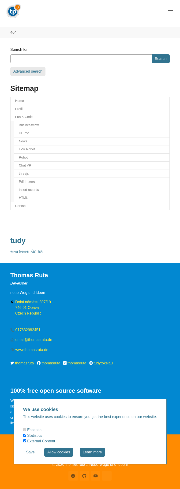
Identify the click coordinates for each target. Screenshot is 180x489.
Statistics (32, 435)
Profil (19, 109)
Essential (32, 430)
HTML (23, 198)
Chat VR (25, 165)
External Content (39, 441)
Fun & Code (24, 117)
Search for (19, 50)
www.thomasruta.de (32, 350)
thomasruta (24, 363)
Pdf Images (27, 181)
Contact (20, 206)
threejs (24, 173)
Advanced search (27, 71)
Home (19, 101)
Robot (23, 157)
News (23, 141)
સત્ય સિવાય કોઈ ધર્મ (26, 252)
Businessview (29, 125)
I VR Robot (27, 149)
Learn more (92, 452)
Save (30, 452)
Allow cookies (58, 452)
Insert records (29, 190)
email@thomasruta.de (33, 340)
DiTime (24, 133)
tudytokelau (103, 363)
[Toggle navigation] (170, 11)
